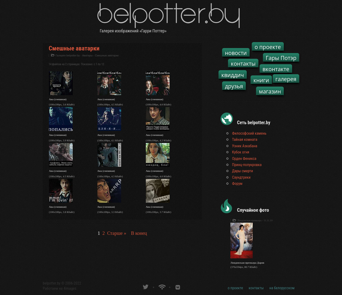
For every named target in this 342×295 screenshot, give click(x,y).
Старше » (116, 233)
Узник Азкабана (244, 146)
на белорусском (281, 288)
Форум (237, 183)
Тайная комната (244, 139)
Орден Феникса (244, 158)
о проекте (268, 47)
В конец (139, 233)
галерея (286, 79)
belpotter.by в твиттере (145, 286)
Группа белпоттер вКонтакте (177, 286)
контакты (243, 63)
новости (236, 53)
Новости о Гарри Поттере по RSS (161, 286)
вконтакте (275, 69)
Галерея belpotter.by (68, 55)
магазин (270, 91)
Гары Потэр (281, 58)
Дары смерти (242, 171)
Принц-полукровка (246, 164)
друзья (234, 86)
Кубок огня (240, 152)
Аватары (87, 55)
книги (261, 80)
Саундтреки (241, 177)
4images (69, 288)
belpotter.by (52, 283)
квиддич (232, 75)
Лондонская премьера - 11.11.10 (255, 220)
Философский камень (249, 133)
